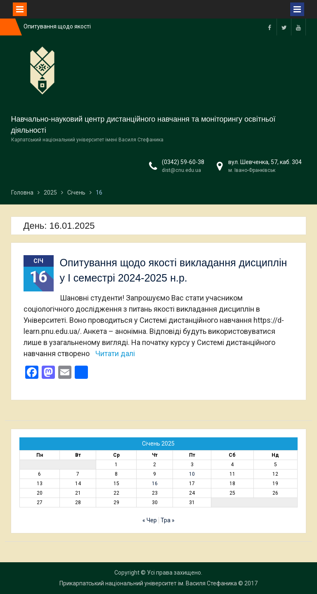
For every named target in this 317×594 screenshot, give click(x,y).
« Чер (149, 520)
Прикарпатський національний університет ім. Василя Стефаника (148, 583)
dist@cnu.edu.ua (181, 170)
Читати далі (115, 353)
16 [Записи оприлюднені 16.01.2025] (155, 483)
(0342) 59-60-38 (183, 162)
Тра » (168, 520)
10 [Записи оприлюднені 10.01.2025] (192, 474)
